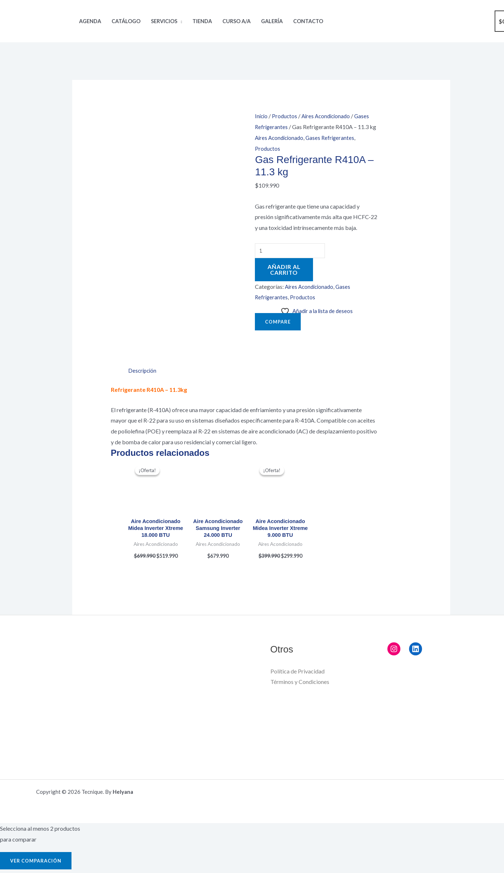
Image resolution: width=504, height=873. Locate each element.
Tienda (202, 21)
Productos (286, 115)
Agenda (90, 21)
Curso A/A (236, 21)
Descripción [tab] (143, 334)
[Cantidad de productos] (292, 251)
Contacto (308, 21)
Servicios (164, 21)
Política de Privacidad (297, 637)
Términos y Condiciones (299, 648)
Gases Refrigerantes (334, 137)
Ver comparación (38, 827)
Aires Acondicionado (329, 115)
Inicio (262, 115)
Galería (272, 21)
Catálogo (126, 21)
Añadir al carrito (284, 271)
